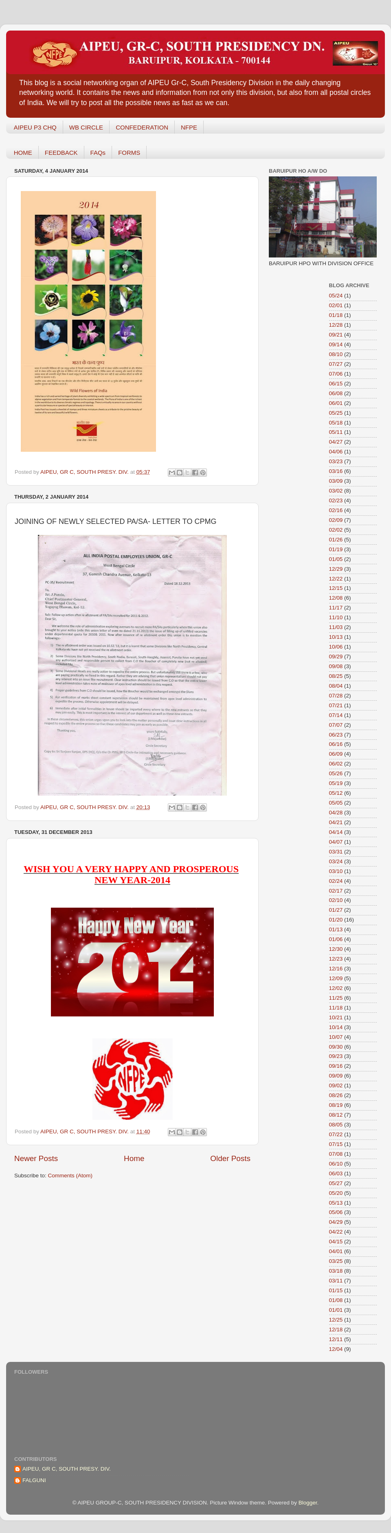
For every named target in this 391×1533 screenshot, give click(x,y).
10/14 (336, 1027)
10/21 (336, 1017)
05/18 (336, 423)
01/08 (336, 1300)
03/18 (336, 1271)
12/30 (336, 949)
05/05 (336, 803)
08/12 (336, 1115)
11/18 (336, 1008)
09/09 (336, 1076)
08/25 (336, 676)
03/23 (336, 461)
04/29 (336, 1222)
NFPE (189, 127)
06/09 (336, 754)
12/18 (336, 1329)
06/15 (336, 384)
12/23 (336, 959)
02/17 (336, 891)
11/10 (336, 617)
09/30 (336, 1047)
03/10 (336, 871)
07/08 (336, 1154)
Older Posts (230, 1158)
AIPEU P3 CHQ (35, 127)
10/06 (336, 647)
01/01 (336, 1310)
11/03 (336, 627)
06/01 (336, 403)
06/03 (336, 1173)
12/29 (336, 569)
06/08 (336, 393)
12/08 (336, 598)
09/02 (336, 1085)
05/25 (336, 413)
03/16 (336, 471)
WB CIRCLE (86, 127)
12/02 (336, 988)
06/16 (336, 744)
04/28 (336, 812)
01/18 (336, 315)
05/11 (336, 432)
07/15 (336, 1144)
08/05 (336, 1125)
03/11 (336, 1281)
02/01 (336, 305)
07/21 (336, 705)
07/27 (336, 364)
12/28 (336, 325)
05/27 (336, 1183)
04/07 (336, 842)
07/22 (336, 1134)
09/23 (336, 1056)
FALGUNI (34, 1480)
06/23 (336, 735)
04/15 (336, 1241)
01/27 (336, 910)
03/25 (336, 1261)
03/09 (336, 481)
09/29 (336, 656)
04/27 (336, 442)
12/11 (336, 1339)
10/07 (336, 1037)
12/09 (336, 978)
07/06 (336, 374)
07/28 (336, 696)
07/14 (336, 715)
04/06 (336, 452)
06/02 (336, 764)
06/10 (336, 1164)
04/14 (336, 832)
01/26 (336, 540)
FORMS (129, 152)
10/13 (336, 637)
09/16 (336, 1066)
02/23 (336, 500)
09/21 (336, 335)
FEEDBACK (61, 152)
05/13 (336, 1203)
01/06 (336, 939)
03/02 (336, 491)
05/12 (336, 793)
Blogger (308, 1503)
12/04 (336, 1349)
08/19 (336, 1105)
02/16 (336, 510)
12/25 (336, 1320)
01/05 (336, 559)
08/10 (336, 354)
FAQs (98, 152)
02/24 (336, 881)
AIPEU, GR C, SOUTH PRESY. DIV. (66, 1469)
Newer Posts (36, 1158)
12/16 (336, 969)
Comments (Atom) (70, 1175)
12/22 (336, 579)
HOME (23, 152)
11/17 (336, 608)
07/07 (336, 725)
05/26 (336, 773)
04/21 (336, 822)
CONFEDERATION (142, 127)
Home (134, 1158)
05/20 (336, 1193)
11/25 (336, 998)
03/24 (336, 861)
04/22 (336, 1232)
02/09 (336, 520)
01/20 (336, 920)
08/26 (336, 1095)
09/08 (336, 666)
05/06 (336, 1212)
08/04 (336, 686)
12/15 (336, 588)
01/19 (336, 549)
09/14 (336, 344)
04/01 (336, 1251)
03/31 (336, 852)
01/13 (336, 929)
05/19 (336, 783)
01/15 (336, 1290)
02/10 (336, 900)
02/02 (336, 530)
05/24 (336, 296)
